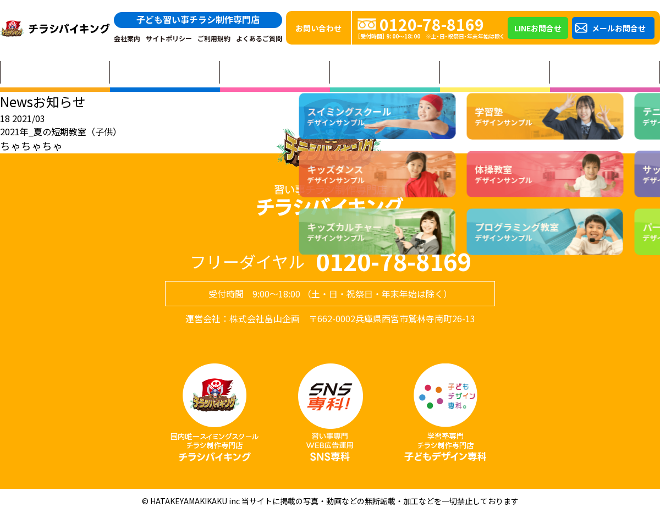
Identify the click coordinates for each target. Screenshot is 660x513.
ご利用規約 (213, 38)
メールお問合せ (619, 28)
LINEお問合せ (538, 28)
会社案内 (127, 38)
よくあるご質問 (259, 38)
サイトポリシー (169, 38)
